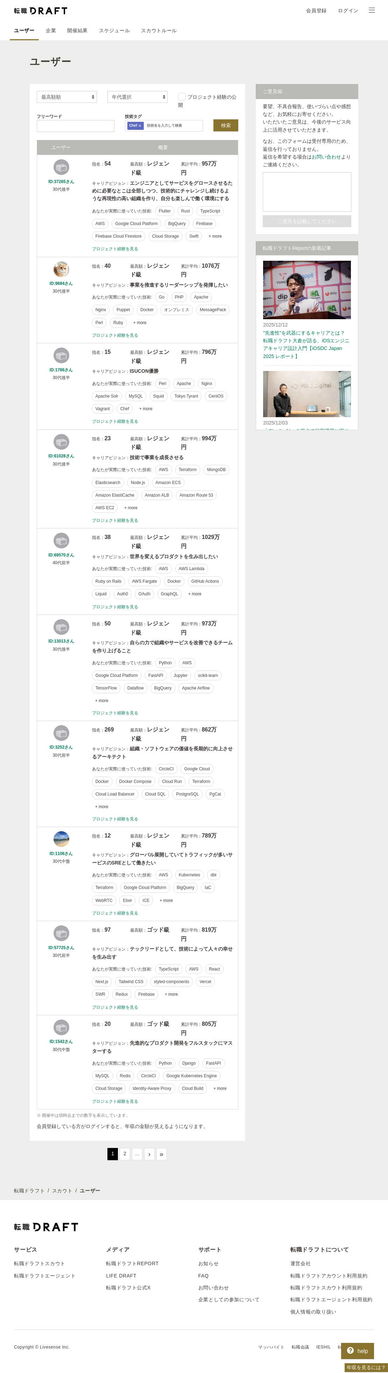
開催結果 (77, 30)
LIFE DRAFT (121, 1276)
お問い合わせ (326, 157)
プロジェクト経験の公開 (207, 100)
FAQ (203, 1276)
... (137, 1153)
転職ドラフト (29, 1190)
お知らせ (208, 1263)
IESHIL (323, 1347)
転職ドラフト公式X (128, 1287)
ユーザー (24, 30)
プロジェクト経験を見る (115, 248)
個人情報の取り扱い (313, 1312)
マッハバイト (271, 1347)
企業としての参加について (229, 1299)
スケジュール (114, 30)
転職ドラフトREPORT (132, 1263)
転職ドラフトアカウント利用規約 (329, 1276)
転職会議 (300, 1347)
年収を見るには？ (366, 1367)
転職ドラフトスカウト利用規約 (326, 1287)
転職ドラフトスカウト (39, 1263)
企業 (51, 30)
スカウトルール (159, 30)
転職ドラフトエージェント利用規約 (331, 1299)
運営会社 (300, 1263)
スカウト (62, 1190)
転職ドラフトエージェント (45, 1276)
